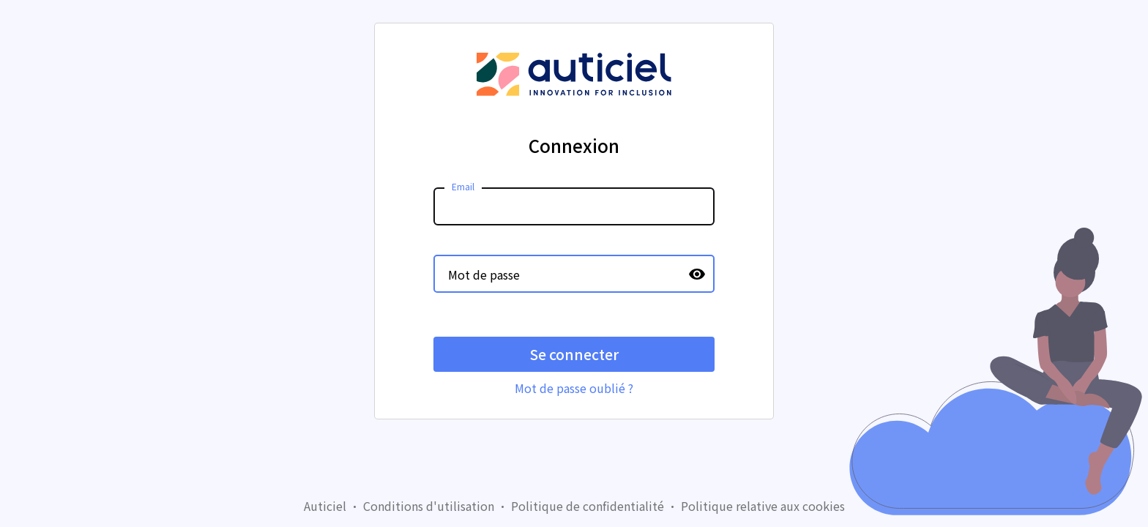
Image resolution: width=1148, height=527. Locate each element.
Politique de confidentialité (587, 506)
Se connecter (574, 354)
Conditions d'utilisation (428, 506)
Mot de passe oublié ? (574, 388)
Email (463, 186)
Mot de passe (484, 274)
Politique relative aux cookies (763, 506)
